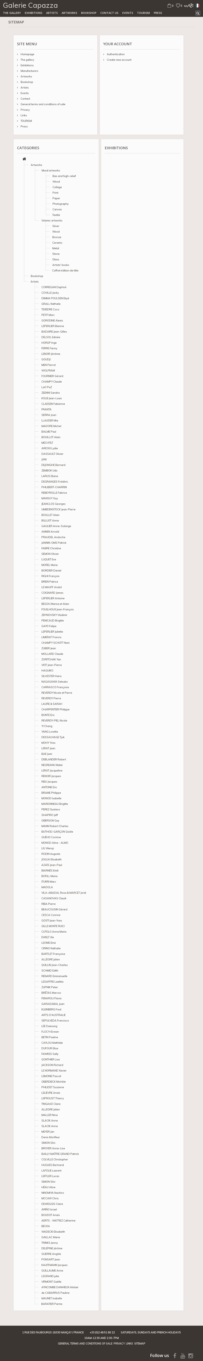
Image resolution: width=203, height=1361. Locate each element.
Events (127, 13)
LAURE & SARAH (51, 703)
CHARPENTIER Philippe (55, 709)
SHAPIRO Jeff (49, 815)
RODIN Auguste (50, 853)
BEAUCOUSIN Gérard (54, 909)
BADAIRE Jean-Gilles (54, 331)
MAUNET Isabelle (51, 1298)
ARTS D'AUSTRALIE (53, 1015)
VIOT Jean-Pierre (51, 665)
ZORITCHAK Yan (51, 659)
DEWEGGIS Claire (52, 1203)
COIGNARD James (52, 592)
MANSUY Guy (49, 498)
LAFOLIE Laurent (51, 1170)
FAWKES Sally (49, 1053)
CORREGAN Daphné (53, 287)
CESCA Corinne (50, 915)
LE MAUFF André (51, 587)
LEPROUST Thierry (52, 1098)
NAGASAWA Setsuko (54, 681)
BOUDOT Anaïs (50, 1215)
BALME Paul (48, 431)
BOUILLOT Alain (50, 437)
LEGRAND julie (50, 1276)
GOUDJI (46, 359)
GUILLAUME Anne (52, 1270)
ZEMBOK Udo (49, 470)
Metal (55, 248)
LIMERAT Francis (51, 637)
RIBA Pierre (48, 903)
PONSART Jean (50, 1259)
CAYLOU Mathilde (52, 1042)
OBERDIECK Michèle (53, 1081)
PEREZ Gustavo (50, 809)
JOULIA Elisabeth (51, 859)
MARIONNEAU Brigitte (54, 803)
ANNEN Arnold (50, 531)
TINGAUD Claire (51, 1103)
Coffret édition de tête (65, 270)
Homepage (27, 54)
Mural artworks (51, 170)
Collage (57, 187)
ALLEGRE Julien (50, 1109)
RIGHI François (50, 576)
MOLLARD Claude (52, 653)
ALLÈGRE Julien (50, 959)
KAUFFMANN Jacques (54, 1265)
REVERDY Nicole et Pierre (56, 692)
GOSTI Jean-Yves (51, 920)
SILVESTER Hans (51, 676)
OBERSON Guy (50, 820)
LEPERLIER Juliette (52, 631)
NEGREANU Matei (52, 765)
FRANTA (46, 409)
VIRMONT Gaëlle (51, 1281)
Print (55, 192)
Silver (55, 226)
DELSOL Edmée (50, 337)
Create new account (118, 59)
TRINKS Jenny (49, 1242)
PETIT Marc (48, 314)
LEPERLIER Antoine (53, 598)
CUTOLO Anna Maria (53, 931)
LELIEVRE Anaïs (50, 1092)
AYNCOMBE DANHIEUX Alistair (60, 1287)
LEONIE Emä (48, 942)
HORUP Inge (49, 342)
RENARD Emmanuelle (54, 976)
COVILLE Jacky (50, 292)
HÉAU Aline (48, 1187)
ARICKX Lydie (49, 448)
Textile (56, 214)
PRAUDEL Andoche (53, 537)
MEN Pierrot (48, 364)
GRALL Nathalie (51, 303)
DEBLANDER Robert (53, 759)
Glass (55, 259)
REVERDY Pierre (51, 698)
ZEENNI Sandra (50, 392)
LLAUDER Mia (49, 420)
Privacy (25, 109)
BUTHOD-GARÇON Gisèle (57, 831)
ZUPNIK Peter (49, 987)
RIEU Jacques (49, 781)
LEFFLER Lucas (50, 1176)
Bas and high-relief (64, 176)
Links (23, 115)
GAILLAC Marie (50, 1237)
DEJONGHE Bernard (53, 464)
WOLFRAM (48, 370)
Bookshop (88, 13)
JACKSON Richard (52, 1065)
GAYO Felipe (48, 626)
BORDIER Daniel (51, 570)
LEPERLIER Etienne (52, 326)
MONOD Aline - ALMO (54, 842)
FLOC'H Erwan (50, 1031)
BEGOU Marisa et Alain (55, 603)
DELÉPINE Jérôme (51, 1248)
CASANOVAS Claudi (53, 898)
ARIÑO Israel (49, 1209)
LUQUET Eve (48, 559)
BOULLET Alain (50, 515)
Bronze (56, 237)
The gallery (12, 13)
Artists (52, 13)
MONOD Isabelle (51, 798)
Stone (56, 253)
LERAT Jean (48, 748)
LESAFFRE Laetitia (52, 981)
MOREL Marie (49, 565)
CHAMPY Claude (51, 381)
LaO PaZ (46, 387)
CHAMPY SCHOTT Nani (55, 642)
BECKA (45, 1226)
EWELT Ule (47, 937)
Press (158, 13)
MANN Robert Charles (54, 826)
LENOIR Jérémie (50, 353)
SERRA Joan (48, 414)
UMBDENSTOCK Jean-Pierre (58, 509)
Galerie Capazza (30, 5)
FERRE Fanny (49, 348)
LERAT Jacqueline (51, 770)
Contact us (109, 13)
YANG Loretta (49, 731)
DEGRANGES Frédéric (54, 481)
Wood (56, 181)
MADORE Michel (51, 426)
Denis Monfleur (50, 1137)
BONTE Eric (48, 715)
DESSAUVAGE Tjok (53, 737)
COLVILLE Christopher (54, 1159)
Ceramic (57, 242)
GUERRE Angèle (51, 1253)
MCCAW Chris (50, 1198)
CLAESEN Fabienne (53, 403)
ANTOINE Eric (49, 787)
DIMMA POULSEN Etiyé (55, 298)
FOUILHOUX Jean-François (57, 609)
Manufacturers (29, 70)
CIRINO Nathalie (51, 948)
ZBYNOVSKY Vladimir (54, 615)
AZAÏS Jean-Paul (51, 865)
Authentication (115, 54)
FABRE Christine (51, 548)
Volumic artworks (51, 220)
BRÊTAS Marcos (51, 992)
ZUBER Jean (48, 648)
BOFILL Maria (49, 876)
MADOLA (47, 887)
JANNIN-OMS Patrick (53, 542)
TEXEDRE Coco (50, 309)
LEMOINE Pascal (51, 1076)
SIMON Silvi (48, 1142)
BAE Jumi (46, 753)
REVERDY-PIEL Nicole (54, 720)
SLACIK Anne (49, 1120)
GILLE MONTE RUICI (53, 926)
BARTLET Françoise (53, 953)
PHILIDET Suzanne (52, 1087)
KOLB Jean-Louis (51, 398)
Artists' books (60, 264)
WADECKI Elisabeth (53, 1231)
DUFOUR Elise (49, 1048)
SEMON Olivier (50, 553)
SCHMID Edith (49, 970)
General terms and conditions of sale (42, 104)
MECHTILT (47, 442)
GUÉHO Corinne (51, 837)
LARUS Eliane (49, 476)
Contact (25, 98)
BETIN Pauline (49, 1037)
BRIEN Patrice (49, 581)
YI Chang (46, 726)
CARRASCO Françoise (55, 687)
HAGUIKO (47, 670)
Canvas (57, 209)
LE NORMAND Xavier (54, 1070)
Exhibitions (33, 13)
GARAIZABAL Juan (52, 1003)
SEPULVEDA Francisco (55, 1020)
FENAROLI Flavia (51, 998)
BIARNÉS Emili (49, 870)
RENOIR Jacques (51, 776)
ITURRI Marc (48, 881)
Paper (56, 198)
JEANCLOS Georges (53, 503)
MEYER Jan (47, 1131)
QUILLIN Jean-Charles (54, 965)
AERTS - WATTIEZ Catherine (58, 1220)
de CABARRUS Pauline (55, 1292)
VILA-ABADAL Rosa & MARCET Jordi (63, 892)
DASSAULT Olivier (52, 453)
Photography (61, 203)
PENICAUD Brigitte (52, 620)
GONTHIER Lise (50, 1059)
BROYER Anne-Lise (53, 1148)
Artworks (69, 13)
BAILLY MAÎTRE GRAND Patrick (60, 1153)
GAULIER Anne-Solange (56, 526)
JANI (44, 459)
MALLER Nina (49, 1115)
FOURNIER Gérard (52, 376)
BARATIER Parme (51, 1303)
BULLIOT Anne (50, 520)
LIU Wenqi (47, 848)
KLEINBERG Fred (51, 1009)
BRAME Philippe (51, 792)
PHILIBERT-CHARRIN (54, 487)
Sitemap (139, 1343)
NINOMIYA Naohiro (52, 1192)
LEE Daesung (49, 1026)
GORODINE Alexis (52, 320)
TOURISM (143, 13)
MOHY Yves (48, 742)
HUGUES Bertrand (52, 1165)
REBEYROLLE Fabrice (54, 492)
